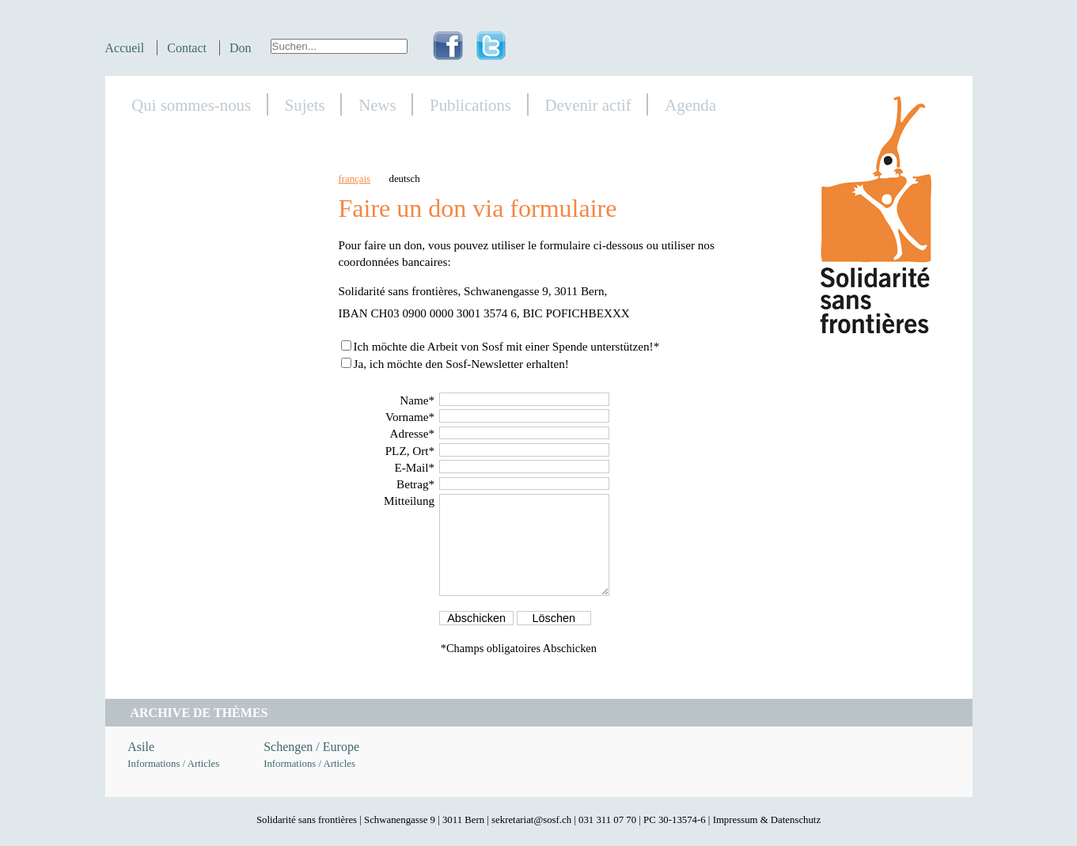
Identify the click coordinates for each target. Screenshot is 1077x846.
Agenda (690, 105)
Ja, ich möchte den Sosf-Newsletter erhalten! (460, 363)
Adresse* (412, 433)
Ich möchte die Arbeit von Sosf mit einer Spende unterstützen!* (506, 346)
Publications (470, 105)
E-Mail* (414, 467)
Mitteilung (409, 500)
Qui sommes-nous (191, 105)
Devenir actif (588, 105)
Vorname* (409, 416)
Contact (187, 48)
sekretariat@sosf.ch (531, 819)
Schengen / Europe (311, 746)
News (377, 105)
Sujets (305, 105)
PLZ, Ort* (409, 450)
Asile (140, 746)
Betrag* (415, 484)
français (355, 178)
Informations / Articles (173, 763)
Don (240, 48)
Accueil (125, 48)
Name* (417, 400)
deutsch (404, 178)
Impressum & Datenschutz (767, 819)
